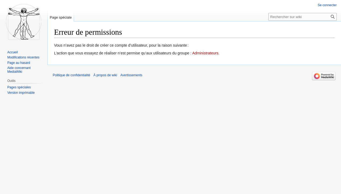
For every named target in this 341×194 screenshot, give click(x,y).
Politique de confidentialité (71, 75)
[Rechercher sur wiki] (302, 17)
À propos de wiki (105, 75)
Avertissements (131, 75)
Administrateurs (205, 53)
